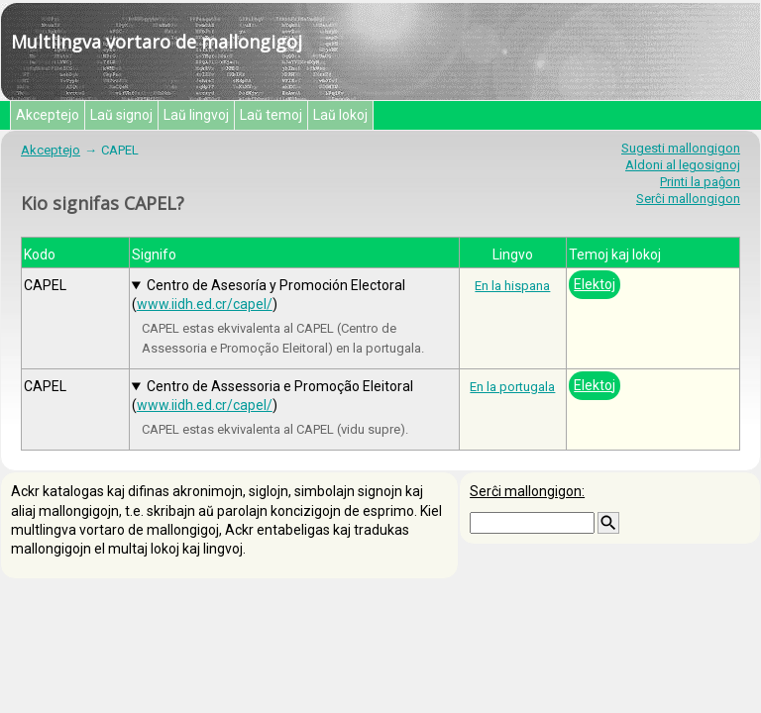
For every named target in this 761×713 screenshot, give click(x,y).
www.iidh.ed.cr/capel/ (204, 304)
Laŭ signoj (121, 115)
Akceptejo (47, 115)
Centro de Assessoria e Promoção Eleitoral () (272, 395)
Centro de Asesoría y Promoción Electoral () (268, 294)
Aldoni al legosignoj (682, 164)
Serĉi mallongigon (688, 198)
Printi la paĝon (700, 181)
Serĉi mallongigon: (527, 491)
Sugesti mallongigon (680, 148)
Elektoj (594, 284)
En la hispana (512, 285)
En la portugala (512, 386)
